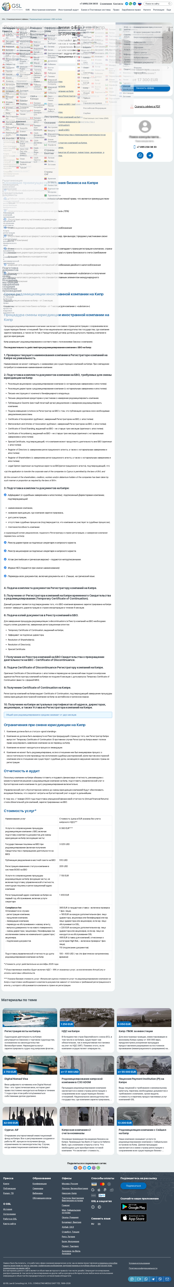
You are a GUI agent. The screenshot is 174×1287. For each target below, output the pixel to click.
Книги (6, 1183)
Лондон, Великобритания (75, 1188)
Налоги (141, 18)
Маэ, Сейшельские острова (71, 1211)
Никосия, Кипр (69, 1193)
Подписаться (133, 1185)
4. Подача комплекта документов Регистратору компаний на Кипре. (49, 117)
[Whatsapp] (146, 1279)
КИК (6, 18)
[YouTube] (93, 1207)
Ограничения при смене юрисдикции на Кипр (34, 161)
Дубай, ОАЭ (68, 1227)
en (99, 1224)
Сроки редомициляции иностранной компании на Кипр (38, 86)
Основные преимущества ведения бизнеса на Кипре (37, 81)
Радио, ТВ (8, 1193)
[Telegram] (153, 1279)
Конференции (40, 1183)
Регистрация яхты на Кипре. (30, 1040)
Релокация (154, 18)
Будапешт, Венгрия (71, 1222)
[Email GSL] (167, 1279)
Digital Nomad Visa (30, 1087)
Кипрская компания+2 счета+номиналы (87, 1140)
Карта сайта (9, 1223)
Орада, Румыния (70, 1217)
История (7, 1209)
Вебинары (38, 1193)
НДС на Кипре (87, 1040)
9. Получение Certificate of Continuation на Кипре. (40, 147)
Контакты (118, 12)
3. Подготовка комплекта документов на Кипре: (39, 112)
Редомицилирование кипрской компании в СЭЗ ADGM (87, 1089)
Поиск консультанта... (145, 137)
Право (105, 18)
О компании (106, 12)
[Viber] (160, 1279)
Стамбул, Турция (70, 1232)
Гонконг (66, 1205)
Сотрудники (9, 1214)
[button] (139, 1279)
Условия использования (139, 1263)
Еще (167, 18)
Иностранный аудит (52, 18)
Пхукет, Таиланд (70, 1246)
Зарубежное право (122, 18)
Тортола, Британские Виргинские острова (73, 1199)
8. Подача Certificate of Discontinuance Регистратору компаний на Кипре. (51, 143)
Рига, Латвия (68, 1236)
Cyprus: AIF (30, 1138)
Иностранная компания (25, 18)
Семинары (38, 1188)
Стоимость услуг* (20, 171)
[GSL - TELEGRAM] (99, 1207)
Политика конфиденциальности (143, 1268)
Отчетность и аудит (22, 166)
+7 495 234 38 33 (146, 147)
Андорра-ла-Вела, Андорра (71, 1252)
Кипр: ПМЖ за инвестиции (144, 1040)
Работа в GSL (10, 1219)
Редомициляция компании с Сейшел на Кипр (144, 1140)
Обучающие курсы (42, 1198)
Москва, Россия (70, 1183)
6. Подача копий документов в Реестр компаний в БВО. (43, 130)
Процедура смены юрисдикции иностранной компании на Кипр (43, 91)
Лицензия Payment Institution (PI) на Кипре (144, 1089)
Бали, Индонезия (70, 1241)
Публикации (9, 1188)
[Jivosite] (132, 1279)
